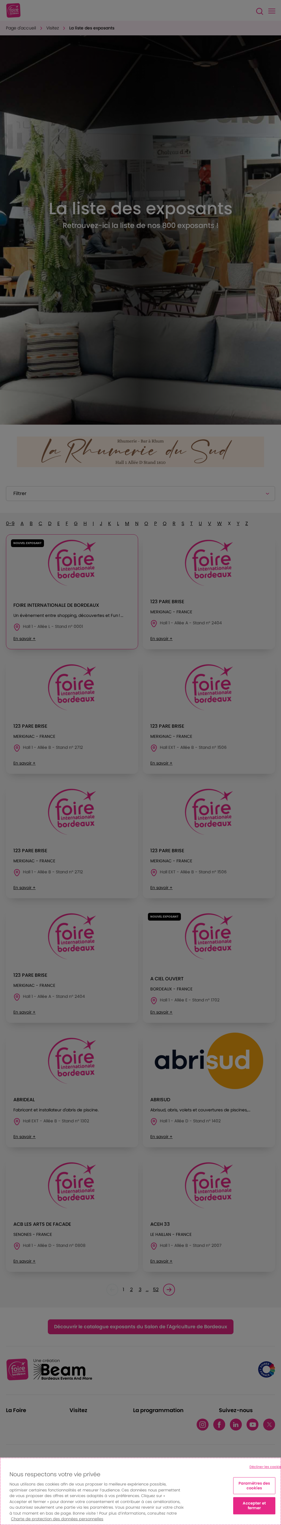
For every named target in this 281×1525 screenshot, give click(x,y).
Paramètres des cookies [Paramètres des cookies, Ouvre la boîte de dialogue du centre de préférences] (254, 1486)
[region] (140, 1491)
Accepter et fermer (254, 1506)
